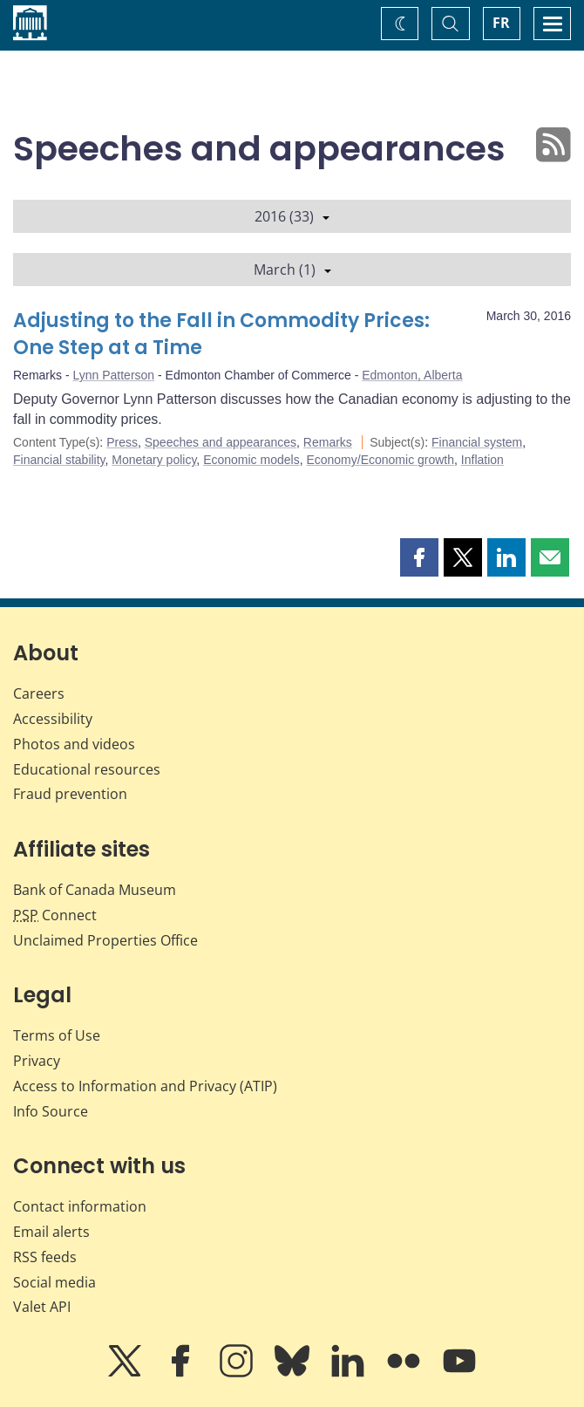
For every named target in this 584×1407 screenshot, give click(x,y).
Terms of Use (56, 1035)
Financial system (476, 442)
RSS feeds (45, 1257)
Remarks (327, 442)
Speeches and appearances (220, 442)
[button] (419, 557)
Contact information (79, 1206)
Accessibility (52, 718)
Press (122, 442)
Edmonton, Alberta (412, 375)
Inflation (482, 460)
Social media (54, 1282)
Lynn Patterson (113, 375)
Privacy (36, 1060)
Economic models (251, 460)
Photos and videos (74, 744)
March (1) (292, 269)
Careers (39, 693)
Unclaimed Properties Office (105, 940)
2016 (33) (292, 216)
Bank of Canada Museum (94, 889)
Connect (55, 915)
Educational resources (86, 769)
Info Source (50, 1111)
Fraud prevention (70, 793)
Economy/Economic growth (380, 460)
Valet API (42, 1306)
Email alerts (51, 1231)
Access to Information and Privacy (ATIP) (145, 1086)
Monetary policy (154, 460)
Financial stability (59, 460)
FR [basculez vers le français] (501, 22)
